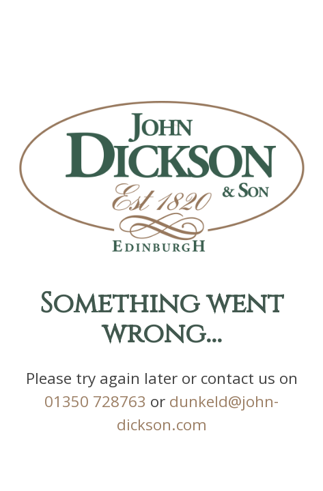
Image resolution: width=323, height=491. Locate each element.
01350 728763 (161, 386)
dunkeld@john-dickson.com (161, 406)
